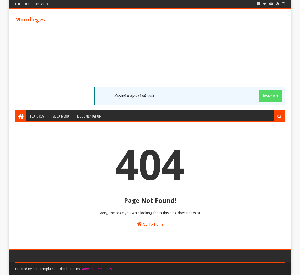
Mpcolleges (30, 19)
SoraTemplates (43, 269)
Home (18, 4)
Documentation (89, 116)
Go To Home (150, 223)
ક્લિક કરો (270, 96)
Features (37, 116)
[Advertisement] (189, 50)
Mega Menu (60, 116)
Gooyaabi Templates (96, 269)
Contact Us (41, 4)
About (28, 4)
